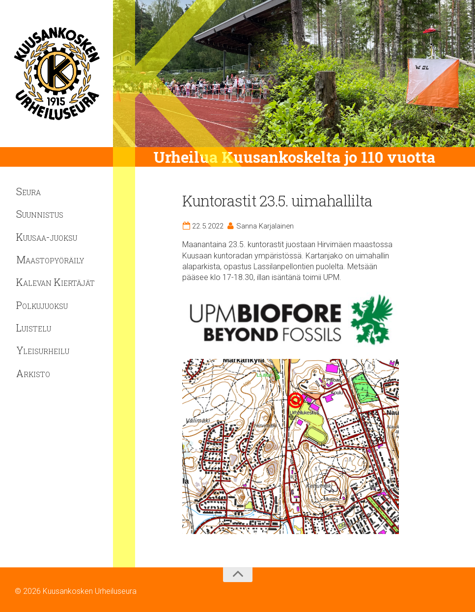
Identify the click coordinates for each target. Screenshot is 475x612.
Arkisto (33, 373)
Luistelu (33, 327)
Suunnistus (39, 213)
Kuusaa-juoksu (46, 236)
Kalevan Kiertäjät (55, 282)
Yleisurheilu (42, 350)
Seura (28, 191)
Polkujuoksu (42, 305)
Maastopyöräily (50, 259)
